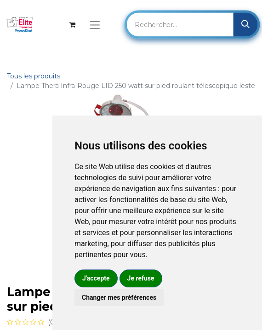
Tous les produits (33, 76)
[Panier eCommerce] (72, 24)
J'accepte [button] (96, 278)
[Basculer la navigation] (95, 24)
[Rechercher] (245, 24)
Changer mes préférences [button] (119, 297)
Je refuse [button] (140, 278)
